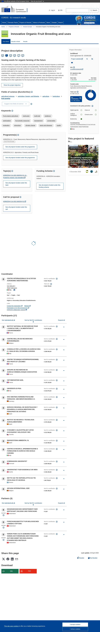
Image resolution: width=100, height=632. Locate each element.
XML (11, 571)
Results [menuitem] (25, 41)
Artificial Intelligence (76, 114)
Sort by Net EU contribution (33, 320)
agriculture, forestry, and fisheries (28, 96)
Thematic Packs (13, 22)
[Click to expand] (63, 327)
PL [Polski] (22, 55)
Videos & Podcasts (39, 22)
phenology (17, 125)
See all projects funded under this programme (20, 147)
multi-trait (37, 116)
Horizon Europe (27, 26)
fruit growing (5, 98)
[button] (60, 10)
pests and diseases (46, 125)
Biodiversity (76, 119)
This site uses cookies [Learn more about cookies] (11, 626)
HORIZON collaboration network (17, 310)
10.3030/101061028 (76, 69)
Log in (52, 10)
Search (60, 22)
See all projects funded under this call (16, 208)
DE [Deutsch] (2, 55)
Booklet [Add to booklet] (80, 558)
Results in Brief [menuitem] (15, 41)
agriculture (45, 96)
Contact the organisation (15, 306)
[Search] (94, 10)
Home (4, 22)
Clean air (90, 110)
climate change (30, 125)
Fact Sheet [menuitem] (6, 41)
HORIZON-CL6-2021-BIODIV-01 (14, 201)
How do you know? (37, 1)
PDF (29, 571)
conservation (51, 120)
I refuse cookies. (75, 629)
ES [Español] (10, 55)
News (48, 22)
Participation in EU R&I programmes (18, 308)
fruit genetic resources (22, 120)
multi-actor (26, 116)
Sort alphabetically (8, 320)
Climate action (90, 114)
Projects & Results (25, 22)
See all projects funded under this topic (16, 184)
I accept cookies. (75, 624)
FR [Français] (14, 55)
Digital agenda (76, 110)
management (38, 120)
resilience (48, 116)
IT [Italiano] (18, 55)
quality (59, 125)
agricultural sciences (7, 96)
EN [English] (6, 55)
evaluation (6, 125)
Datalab (54, 22)
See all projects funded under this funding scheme (49, 186)
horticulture (56, 96)
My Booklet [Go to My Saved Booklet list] (92, 558)
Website (27, 306)
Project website (77, 59)
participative (7, 120)
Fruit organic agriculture (10, 116)
